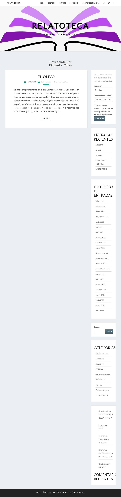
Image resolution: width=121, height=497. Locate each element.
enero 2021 (100, 295)
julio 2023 (99, 201)
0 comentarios (61, 82)
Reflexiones (100, 379)
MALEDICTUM (101, 169)
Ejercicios (99, 364)
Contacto (62, 3)
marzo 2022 (100, 237)
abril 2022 (100, 232)
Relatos (99, 385)
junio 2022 (100, 222)
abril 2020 (100, 310)
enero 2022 (100, 248)
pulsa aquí (107, 114)
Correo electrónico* (103, 98)
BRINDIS (102, 467)
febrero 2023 (101, 206)
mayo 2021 (100, 274)
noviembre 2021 (102, 258)
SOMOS (99, 155)
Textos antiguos (102, 390)
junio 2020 (100, 300)
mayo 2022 (100, 227)
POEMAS (99, 369)
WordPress (66, 492)
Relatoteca (13, 2)
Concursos (100, 359)
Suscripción (74, 3)
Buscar (97, 327)
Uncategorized (102, 395)
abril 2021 (100, 279)
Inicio (42, 3)
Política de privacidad (91, 3)
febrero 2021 (101, 289)
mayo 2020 (100, 305)
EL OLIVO (46, 77)
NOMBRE (99, 145)
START (98, 150)
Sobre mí (51, 3)
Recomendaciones (103, 374)
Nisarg (82, 492)
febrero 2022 (101, 242)
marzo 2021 (100, 284)
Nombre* (103, 88)
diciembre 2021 (102, 253)
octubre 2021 (101, 263)
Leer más (47, 118)
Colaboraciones (102, 353)
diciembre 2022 (102, 217)
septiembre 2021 (102, 269)
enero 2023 (100, 211)
